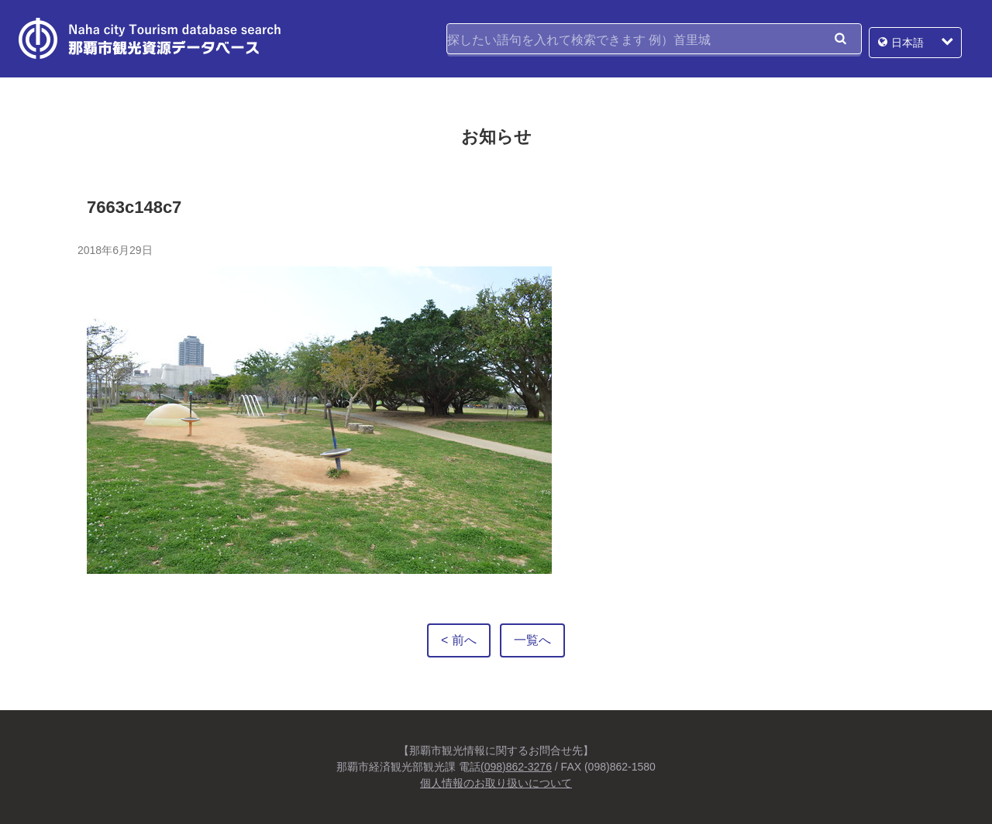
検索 (840, 38)
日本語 (919, 39)
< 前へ (459, 640)
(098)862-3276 (516, 766)
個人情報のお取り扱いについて (496, 783)
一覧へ (532, 640)
